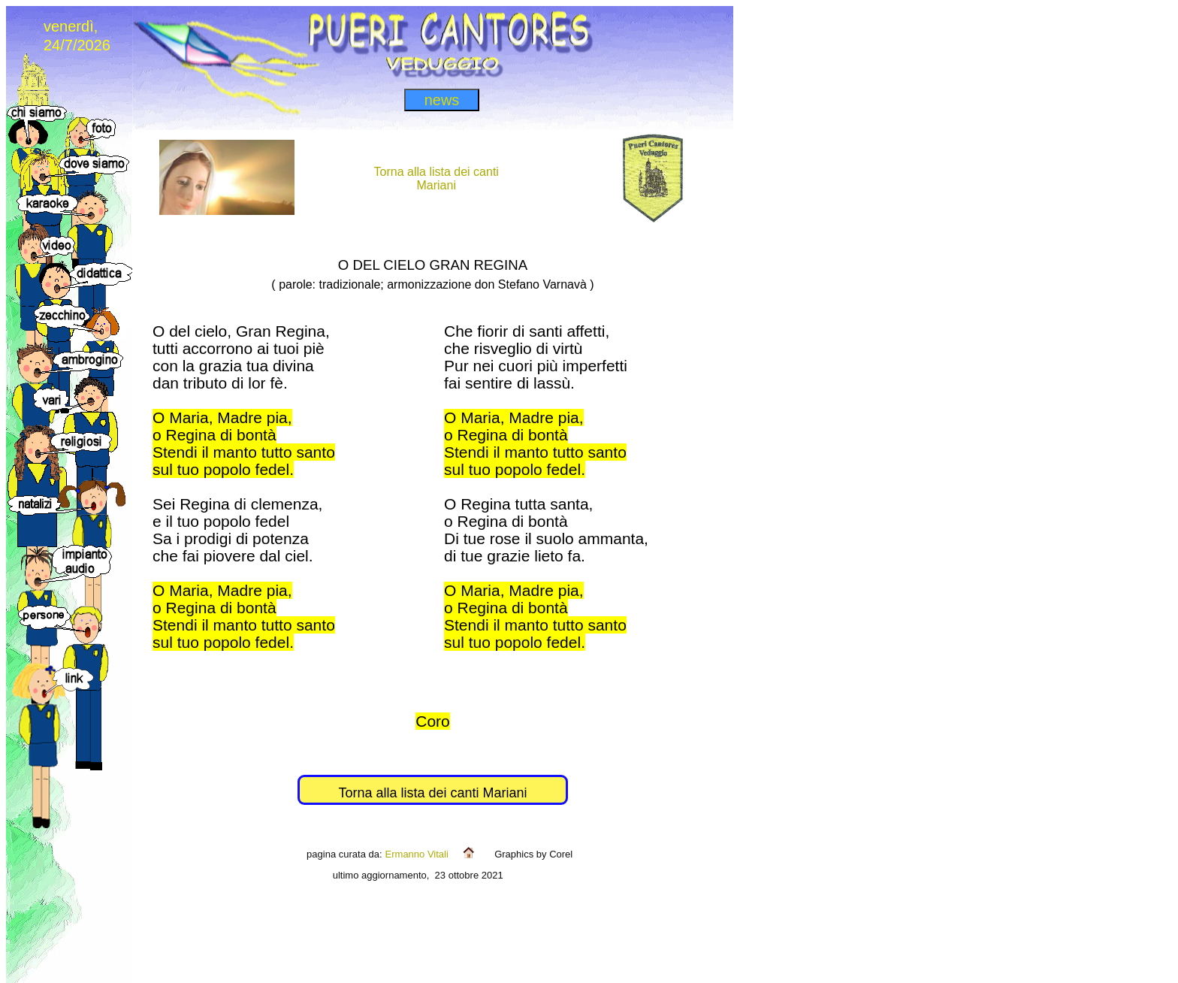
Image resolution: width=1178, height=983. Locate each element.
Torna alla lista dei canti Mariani (432, 792)
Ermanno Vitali (417, 854)
